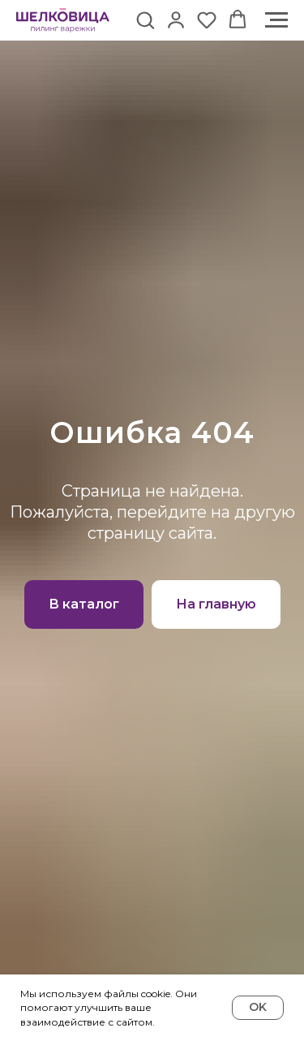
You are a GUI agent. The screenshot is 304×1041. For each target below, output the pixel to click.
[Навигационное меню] (276, 20)
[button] (145, 19)
